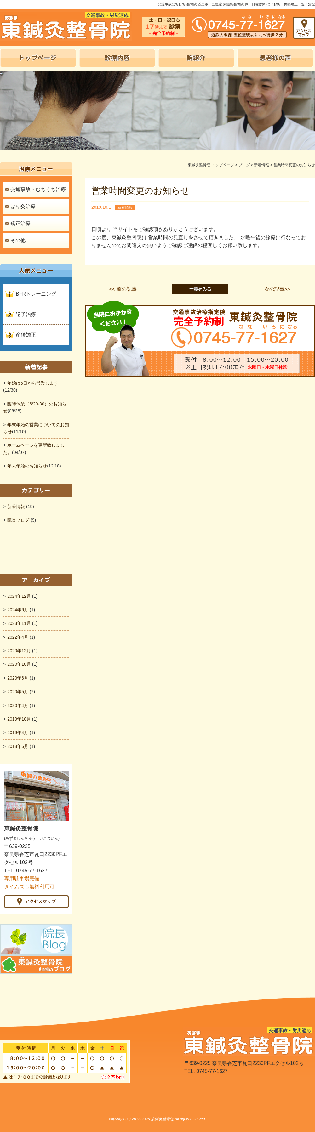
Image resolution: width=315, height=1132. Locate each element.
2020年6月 (17, 678)
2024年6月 (17, 609)
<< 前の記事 (122, 289)
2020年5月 (17, 691)
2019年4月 (17, 732)
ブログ (244, 165)
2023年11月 (19, 623)
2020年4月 (17, 705)
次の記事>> (277, 289)
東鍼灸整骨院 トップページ (211, 165)
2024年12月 (19, 596)
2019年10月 (19, 719)
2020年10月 (19, 664)
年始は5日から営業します (32, 383)
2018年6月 (17, 746)
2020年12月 (19, 650)
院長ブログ (18, 520)
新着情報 (261, 165)
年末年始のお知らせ (27, 465)
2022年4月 (17, 637)
